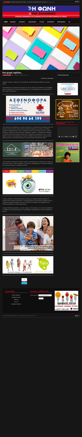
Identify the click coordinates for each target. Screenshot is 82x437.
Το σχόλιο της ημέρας (7, 75)
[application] (67, 132)
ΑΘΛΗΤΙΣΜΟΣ (32, 22)
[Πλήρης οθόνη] (76, 136)
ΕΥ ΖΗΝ (41, 22)
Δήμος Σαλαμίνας (16, 295)
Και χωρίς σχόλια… (12, 72)
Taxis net (16, 301)
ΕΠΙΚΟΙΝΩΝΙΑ (61, 22)
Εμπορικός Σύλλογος (16, 304)
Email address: (41, 295)
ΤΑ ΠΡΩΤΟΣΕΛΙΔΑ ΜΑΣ (63, 75)
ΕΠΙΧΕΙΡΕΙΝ (50, 22)
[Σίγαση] (73, 136)
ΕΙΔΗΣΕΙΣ (13, 22)
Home (5, 22)
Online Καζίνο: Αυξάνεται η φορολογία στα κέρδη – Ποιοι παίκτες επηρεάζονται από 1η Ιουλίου (25, 1)
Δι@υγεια (16, 299)
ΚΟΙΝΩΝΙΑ (22, 22)
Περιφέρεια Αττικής (16, 297)
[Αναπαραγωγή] (59, 136)
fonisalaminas (25, 75)
